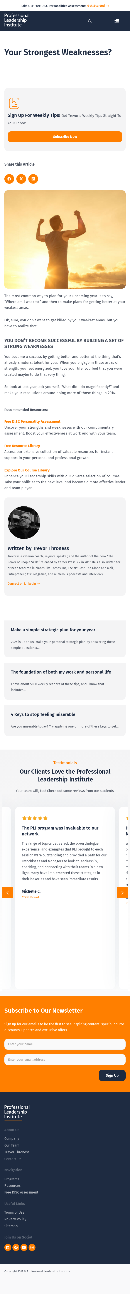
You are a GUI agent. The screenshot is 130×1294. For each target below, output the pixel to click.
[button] (116, 21)
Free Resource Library (22, 445)
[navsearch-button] (90, 21)
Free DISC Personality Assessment (32, 421)
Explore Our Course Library (27, 470)
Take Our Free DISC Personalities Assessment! (53, 6)
